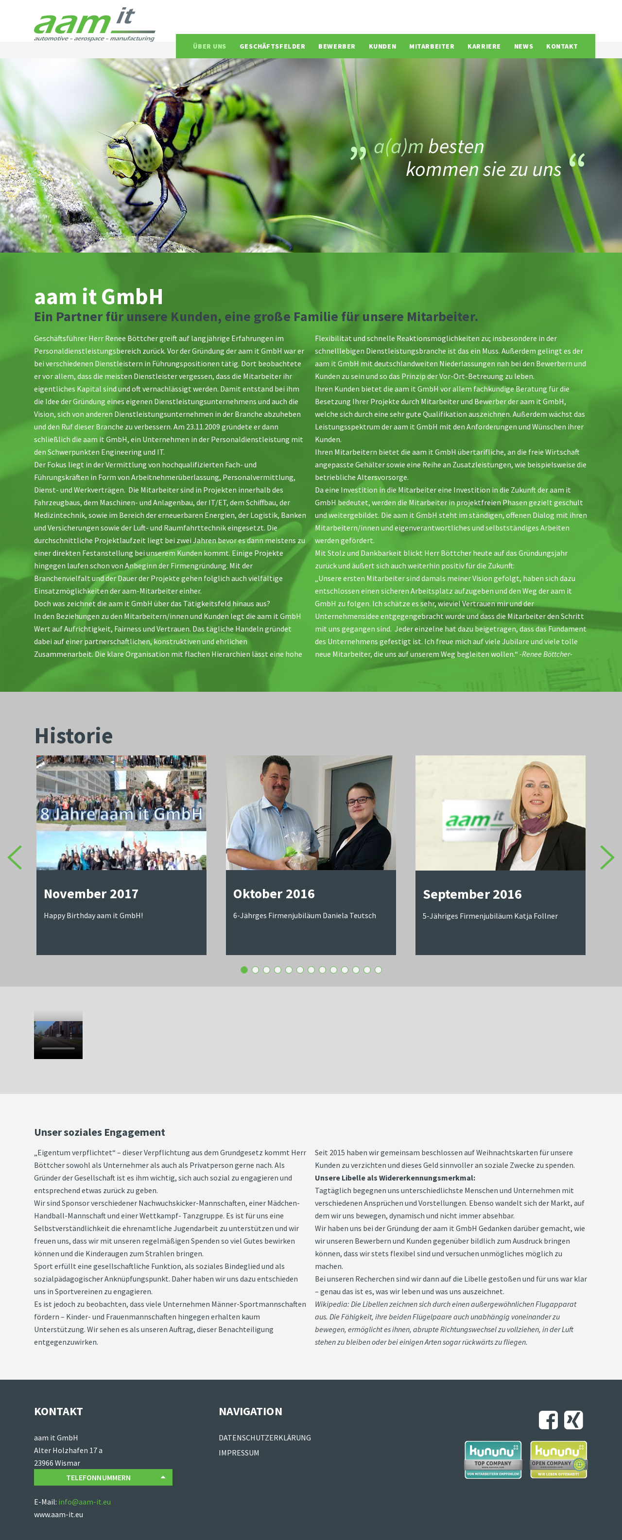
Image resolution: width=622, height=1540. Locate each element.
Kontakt (562, 46)
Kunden (382, 46)
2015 (311, 970)
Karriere (484, 46)
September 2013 (333, 970)
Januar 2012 (356, 970)
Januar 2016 (266, 970)
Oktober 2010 (367, 970)
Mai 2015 (289, 970)
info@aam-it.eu (84, 1501)
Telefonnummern (115, 1478)
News (523, 46)
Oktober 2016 (244, 970)
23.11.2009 (378, 970)
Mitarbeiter (431, 46)
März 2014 (322, 970)
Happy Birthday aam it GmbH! (93, 915)
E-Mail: (46, 1501)
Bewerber (336, 46)
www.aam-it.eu (58, 1514)
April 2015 (300, 970)
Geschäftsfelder (272, 46)
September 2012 (344, 970)
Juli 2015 (277, 970)
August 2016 (255, 970)
